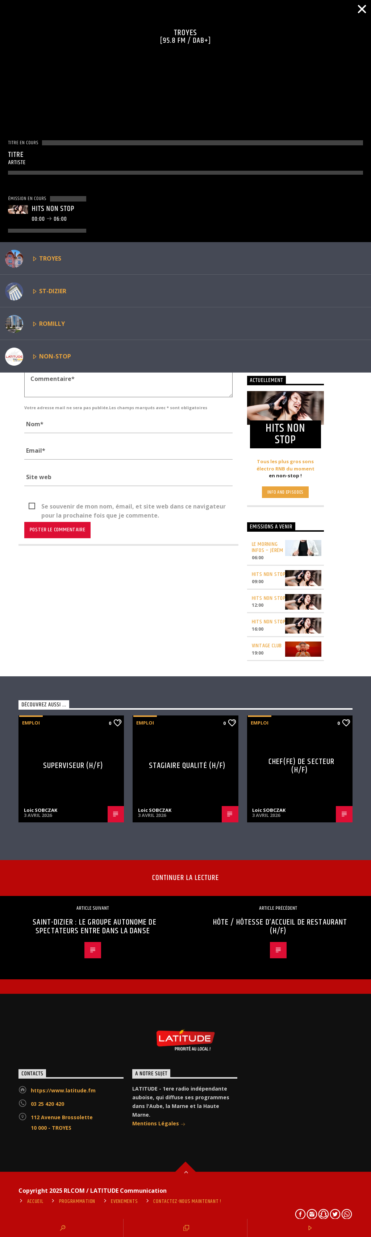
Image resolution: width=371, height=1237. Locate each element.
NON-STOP (38, 357)
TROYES (33, 259)
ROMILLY (35, 324)
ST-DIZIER (35, 291)
